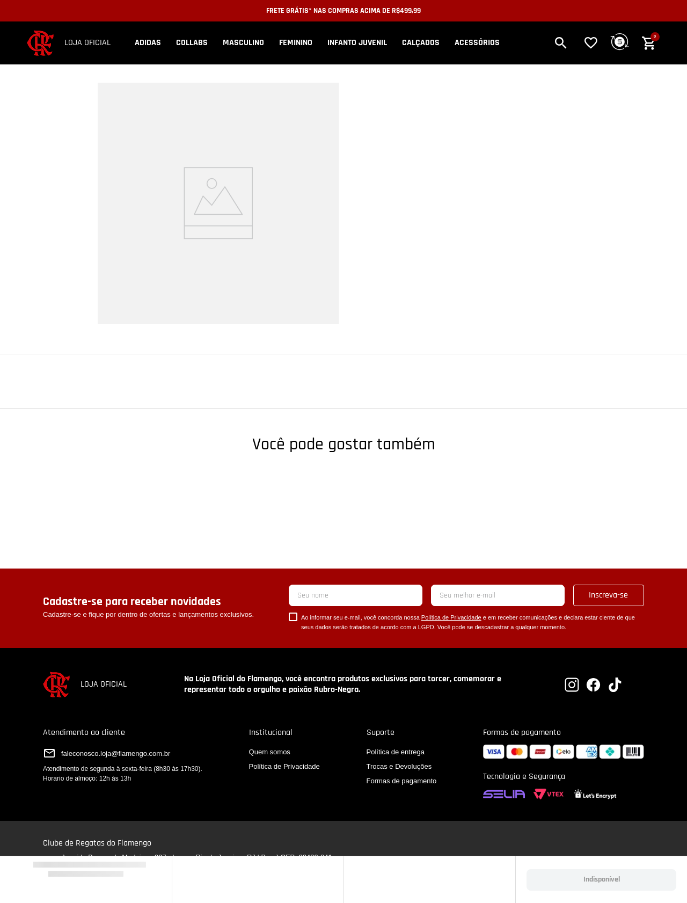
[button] (569, 43)
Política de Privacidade (451, 617)
